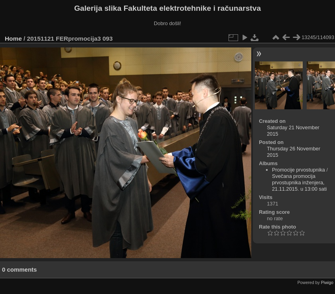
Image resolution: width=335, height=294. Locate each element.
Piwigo (327, 282)
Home (13, 38)
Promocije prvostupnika (298, 170)
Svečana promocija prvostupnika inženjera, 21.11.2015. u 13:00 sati (299, 182)
